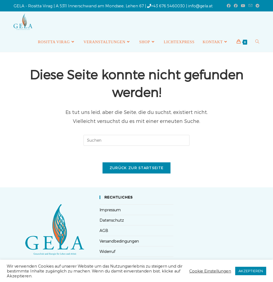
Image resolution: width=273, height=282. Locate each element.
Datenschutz (112, 220)
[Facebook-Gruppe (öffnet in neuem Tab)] (235, 5)
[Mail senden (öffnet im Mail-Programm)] (250, 5)
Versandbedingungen (119, 241)
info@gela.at (200, 5)
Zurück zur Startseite (136, 168)
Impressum (110, 209)
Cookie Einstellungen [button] (210, 270)
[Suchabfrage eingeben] (136, 140)
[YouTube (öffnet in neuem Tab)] (243, 5)
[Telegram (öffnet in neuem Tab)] (256, 5)
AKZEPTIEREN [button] (250, 271)
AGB (104, 230)
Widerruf (107, 251)
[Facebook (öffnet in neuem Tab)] (228, 5)
